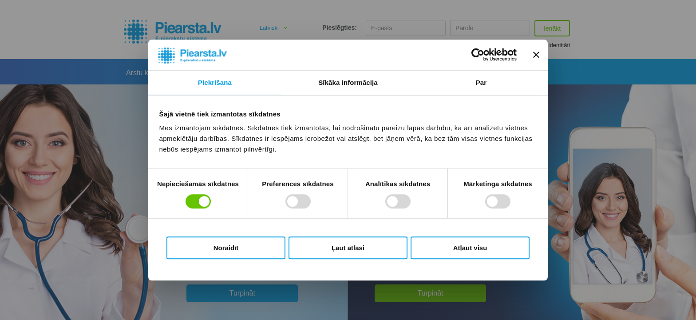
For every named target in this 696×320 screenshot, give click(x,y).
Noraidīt (226, 248)
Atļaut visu (470, 248)
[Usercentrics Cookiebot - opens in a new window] (478, 55)
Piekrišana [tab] (215, 82)
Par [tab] (481, 82)
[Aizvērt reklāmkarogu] (536, 55)
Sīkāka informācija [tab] (348, 82)
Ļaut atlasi (348, 248)
